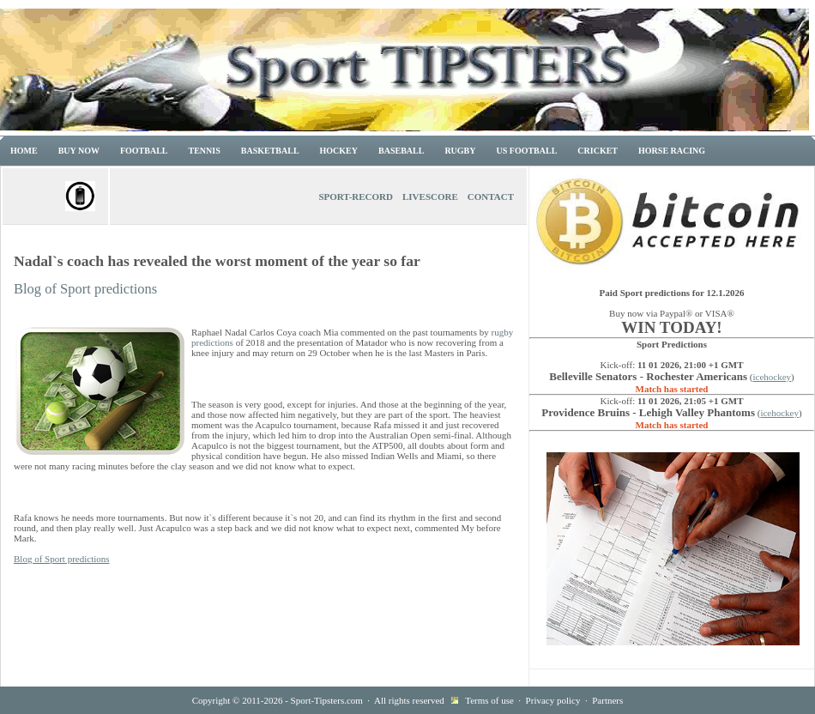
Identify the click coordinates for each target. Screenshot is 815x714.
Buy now (79, 150)
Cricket (597, 150)
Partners (607, 700)
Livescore (430, 196)
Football (144, 150)
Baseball (401, 150)
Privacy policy (553, 700)
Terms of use (489, 700)
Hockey (339, 150)
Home (24, 150)
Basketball (270, 150)
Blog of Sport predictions (85, 289)
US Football (527, 150)
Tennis (204, 150)
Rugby (459, 150)
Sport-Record (355, 196)
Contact (491, 196)
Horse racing (671, 150)
